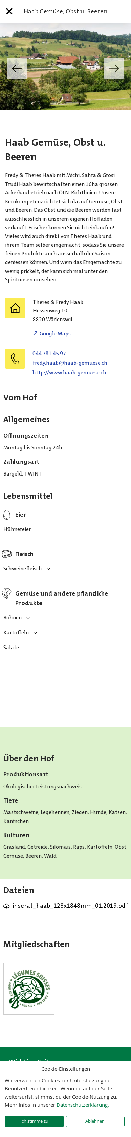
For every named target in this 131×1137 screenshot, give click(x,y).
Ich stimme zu (34, 1121)
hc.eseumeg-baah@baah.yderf (69, 362)
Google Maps (55, 333)
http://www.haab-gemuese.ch (69, 372)
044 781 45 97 (49, 353)
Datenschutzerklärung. (83, 1104)
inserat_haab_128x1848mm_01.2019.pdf (70, 905)
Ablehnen (95, 1121)
